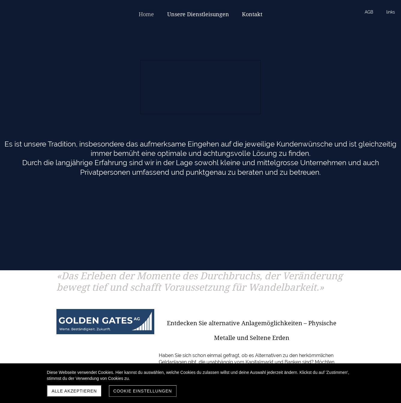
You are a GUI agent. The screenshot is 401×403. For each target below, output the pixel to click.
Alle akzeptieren (74, 391)
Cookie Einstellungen (142, 391)
